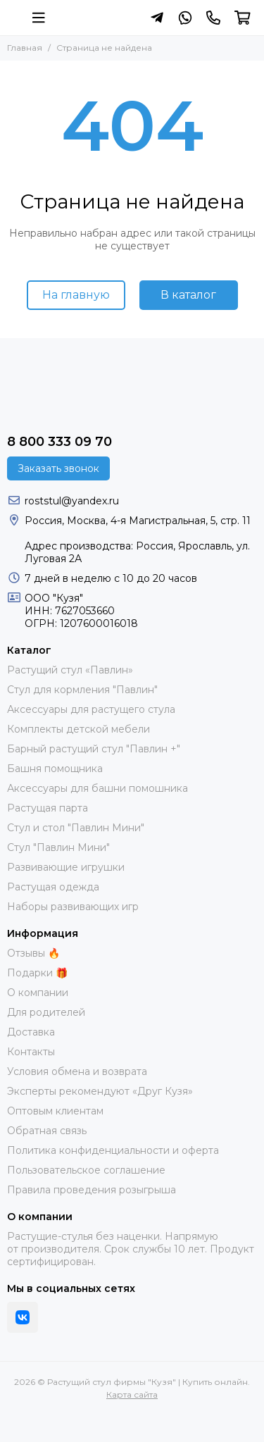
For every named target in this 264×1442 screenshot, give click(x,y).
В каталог (188, 295)
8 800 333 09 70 (59, 441)
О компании (37, 992)
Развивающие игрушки (66, 867)
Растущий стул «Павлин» (70, 670)
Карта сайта (132, 1394)
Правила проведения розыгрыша (91, 1189)
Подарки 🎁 (37, 972)
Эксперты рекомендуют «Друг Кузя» (100, 1091)
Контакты (31, 1051)
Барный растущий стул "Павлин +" (93, 748)
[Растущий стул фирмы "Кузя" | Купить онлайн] (14, 18)
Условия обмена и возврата (77, 1071)
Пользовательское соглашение (86, 1170)
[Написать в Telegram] (157, 17)
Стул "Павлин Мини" (58, 847)
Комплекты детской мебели (78, 729)
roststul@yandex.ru (72, 501)
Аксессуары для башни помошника (97, 788)
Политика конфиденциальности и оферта (113, 1150)
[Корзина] (242, 17)
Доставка (31, 1032)
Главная (24, 47)
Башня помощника (55, 768)
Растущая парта (47, 808)
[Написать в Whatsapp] (185, 17)
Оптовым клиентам (55, 1111)
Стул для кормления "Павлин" (82, 689)
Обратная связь (47, 1130)
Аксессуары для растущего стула (91, 709)
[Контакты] (213, 17)
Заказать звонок (58, 468)
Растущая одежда (53, 887)
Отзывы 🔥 (33, 953)
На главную (76, 295)
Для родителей (46, 1012)
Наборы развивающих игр (73, 906)
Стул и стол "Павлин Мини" (75, 827)
